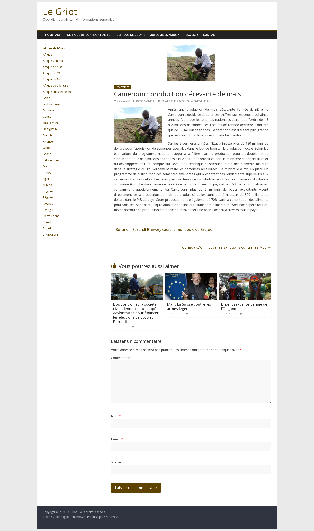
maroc (47, 172)
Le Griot (60, 11)
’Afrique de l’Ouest (54, 48)
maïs (207, 100)
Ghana (47, 154)
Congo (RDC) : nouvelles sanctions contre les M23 (226, 247)
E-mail (117, 439)
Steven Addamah (146, 100)
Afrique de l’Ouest (54, 73)
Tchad (47, 228)
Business (48, 110)
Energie (47, 135)
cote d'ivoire (51, 123)
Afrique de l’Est (52, 67)
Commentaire (122, 358)
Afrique (47, 54)
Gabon (47, 148)
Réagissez (191, 35)
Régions (48, 191)
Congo (47, 116)
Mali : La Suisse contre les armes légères (189, 306)
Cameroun (197, 100)
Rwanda (48, 203)
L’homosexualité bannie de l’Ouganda (244, 306)
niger (46, 179)
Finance (48, 141)
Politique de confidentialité (87, 35)
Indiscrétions (51, 160)
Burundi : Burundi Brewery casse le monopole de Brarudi (162, 229)
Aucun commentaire (171, 100)
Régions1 (49, 197)
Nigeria (47, 185)
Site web (117, 462)
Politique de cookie (130, 35)
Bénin (46, 98)
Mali (45, 166)
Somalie (48, 222)
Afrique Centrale (53, 61)
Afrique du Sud (52, 79)
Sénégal (48, 210)
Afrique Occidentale (55, 85)
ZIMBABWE (50, 234)
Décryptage (122, 87)
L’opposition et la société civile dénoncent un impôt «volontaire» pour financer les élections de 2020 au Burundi (136, 313)
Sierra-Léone (51, 216)
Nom (116, 416)
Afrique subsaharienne (57, 92)
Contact (210, 35)
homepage (53, 35)
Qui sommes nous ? (164, 35)
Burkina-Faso (51, 104)
